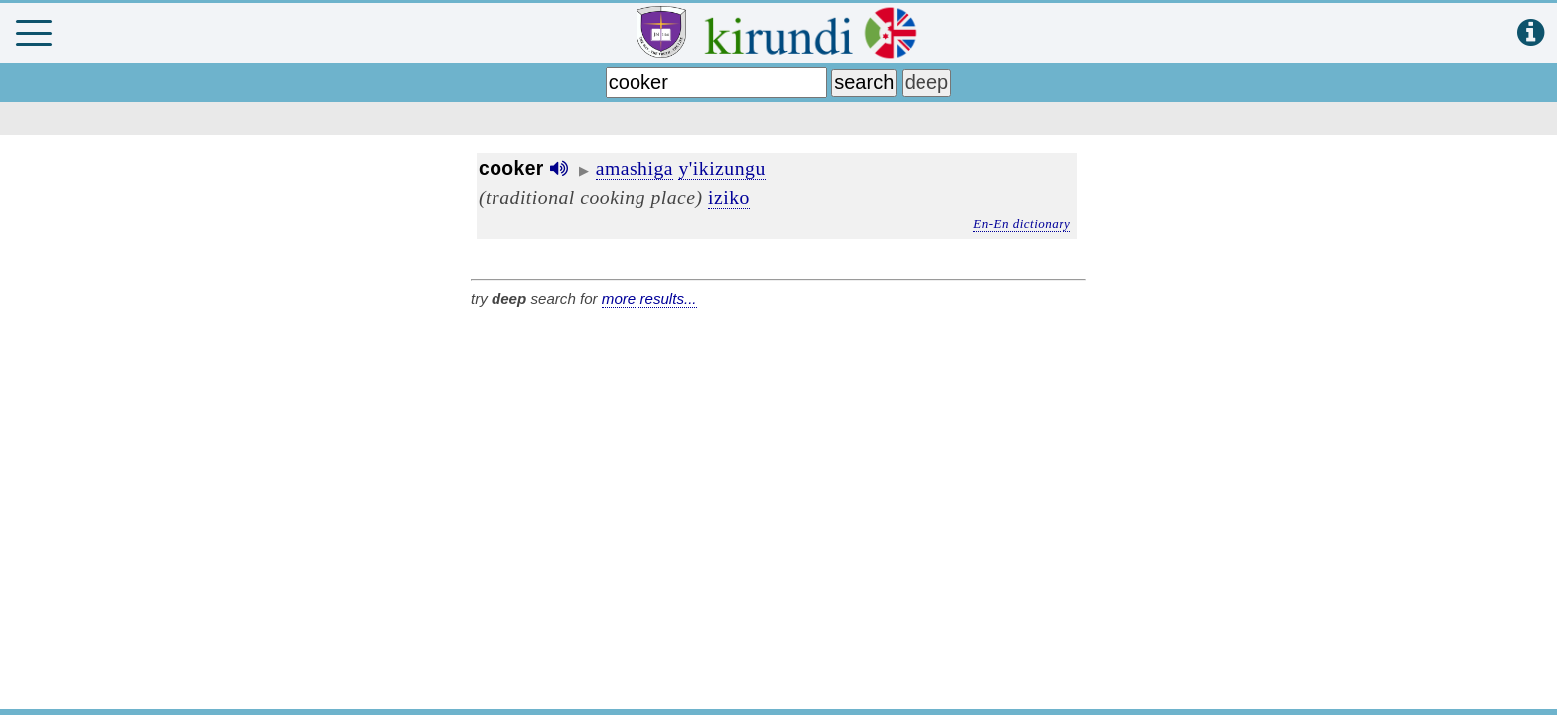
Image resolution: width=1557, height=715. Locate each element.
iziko (729, 197)
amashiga (634, 168)
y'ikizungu (721, 168)
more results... (649, 298)
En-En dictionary (1021, 223)
